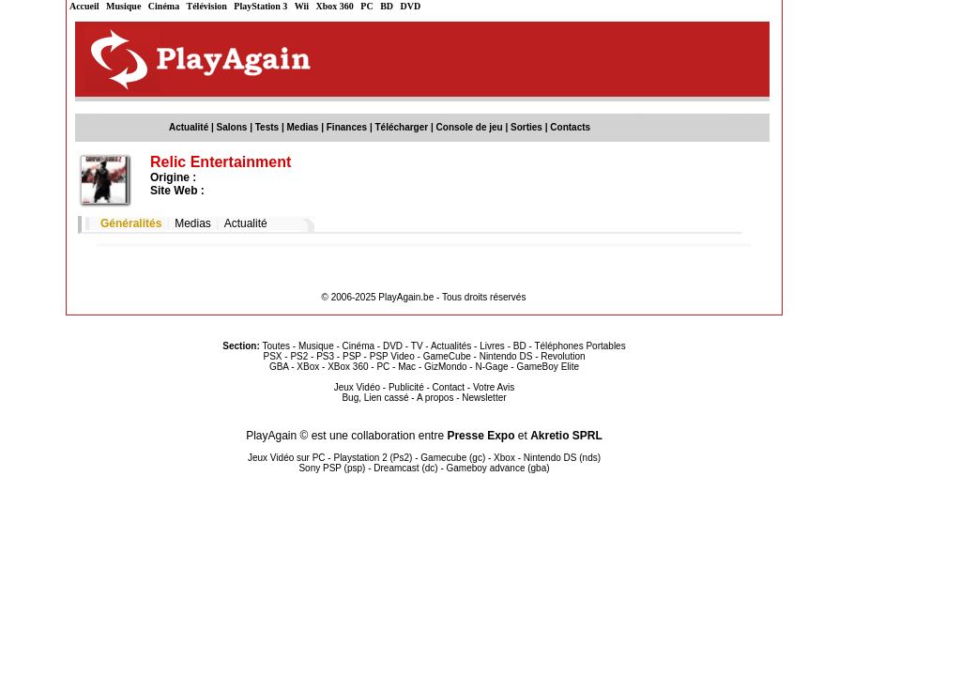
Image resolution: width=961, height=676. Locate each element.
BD (386, 6)
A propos (435, 397)
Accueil (84, 6)
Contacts (570, 127)
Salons (232, 127)
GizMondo (445, 366)
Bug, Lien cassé (375, 397)
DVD (411, 6)
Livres (492, 346)
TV (417, 346)
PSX (272, 356)
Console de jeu (469, 127)
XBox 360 (348, 366)
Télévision (207, 6)
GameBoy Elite (547, 366)
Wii (302, 6)
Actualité (188, 127)
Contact (449, 387)
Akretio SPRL (566, 435)
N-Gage (491, 366)
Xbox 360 (335, 6)
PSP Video (392, 356)
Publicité (406, 387)
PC (366, 6)
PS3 (325, 356)
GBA (279, 366)
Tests (267, 127)
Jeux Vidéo (357, 387)
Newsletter (484, 397)
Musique (123, 6)
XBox (308, 366)
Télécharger (401, 127)
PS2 (299, 356)
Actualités (451, 346)
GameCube (447, 356)
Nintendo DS (506, 356)
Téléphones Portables (579, 346)
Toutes (276, 346)
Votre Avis (493, 387)
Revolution (563, 356)
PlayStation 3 (260, 6)
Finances (347, 127)
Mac (407, 366)
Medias (303, 127)
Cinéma (163, 6)
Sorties (526, 127)
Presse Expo (480, 435)
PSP (352, 356)
